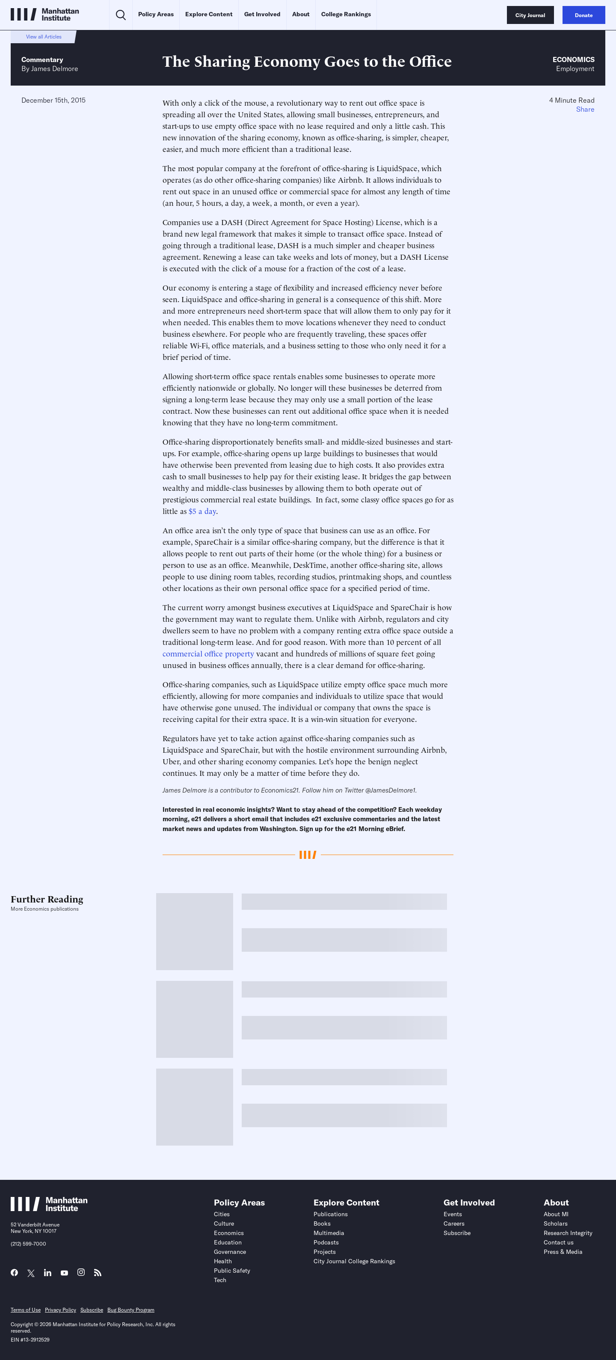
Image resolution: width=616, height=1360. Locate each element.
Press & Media (563, 1252)
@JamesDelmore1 (390, 790)
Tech (220, 1280)
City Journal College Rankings (354, 1261)
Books (322, 1223)
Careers (454, 1223)
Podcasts (326, 1242)
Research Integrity (568, 1233)
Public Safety (232, 1270)
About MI (556, 1214)
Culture (224, 1223)
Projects (325, 1252)
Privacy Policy (60, 1310)
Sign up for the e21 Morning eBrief (351, 829)
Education (228, 1242)
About (301, 14)
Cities (222, 1214)
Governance (230, 1252)
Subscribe (457, 1233)
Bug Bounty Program (130, 1310)
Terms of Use (26, 1310)
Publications (331, 1214)
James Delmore (54, 68)
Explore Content (209, 14)
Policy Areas (156, 14)
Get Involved (262, 14)
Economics (574, 59)
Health (223, 1261)
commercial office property (208, 652)
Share (585, 109)
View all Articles (44, 36)
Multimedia (329, 1233)
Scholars (556, 1223)
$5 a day (202, 510)
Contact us (559, 1242)
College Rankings (346, 14)
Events (453, 1214)
